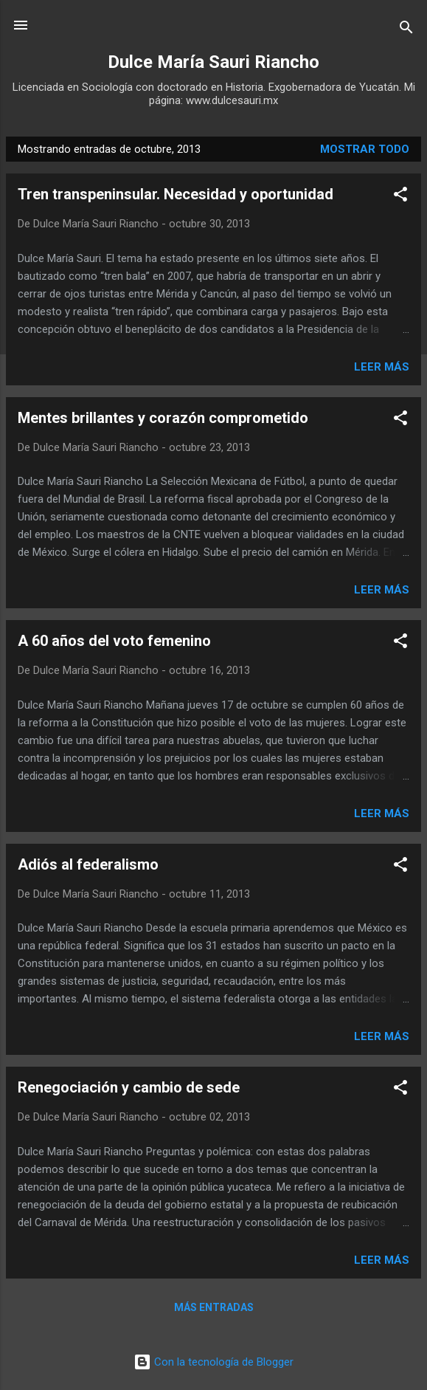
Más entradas (214, 1307)
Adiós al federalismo (88, 864)
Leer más (381, 367)
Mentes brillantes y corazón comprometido (163, 418)
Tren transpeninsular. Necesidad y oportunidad (175, 194)
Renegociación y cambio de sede (129, 1087)
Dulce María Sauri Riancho (213, 62)
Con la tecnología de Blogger (213, 1362)
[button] (400, 196)
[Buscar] (406, 29)
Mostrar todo (364, 149)
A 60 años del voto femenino (114, 641)
